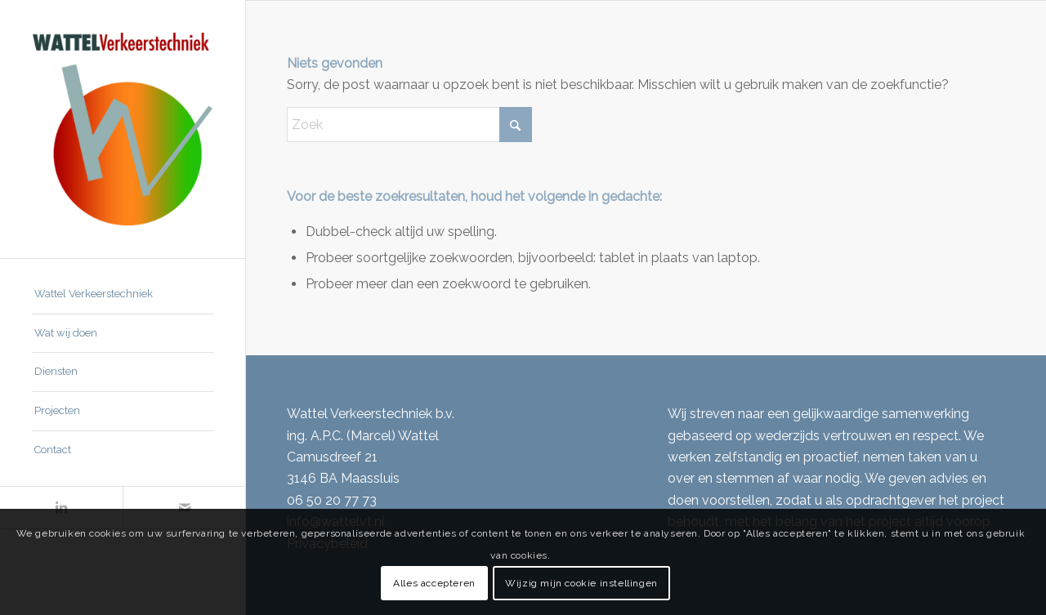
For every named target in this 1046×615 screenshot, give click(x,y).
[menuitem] (122, 294)
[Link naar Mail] (184, 507)
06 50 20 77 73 (332, 500)
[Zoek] (409, 124)
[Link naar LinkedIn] (61, 507)
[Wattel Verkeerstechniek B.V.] (122, 129)
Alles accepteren (434, 583)
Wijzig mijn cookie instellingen (581, 583)
